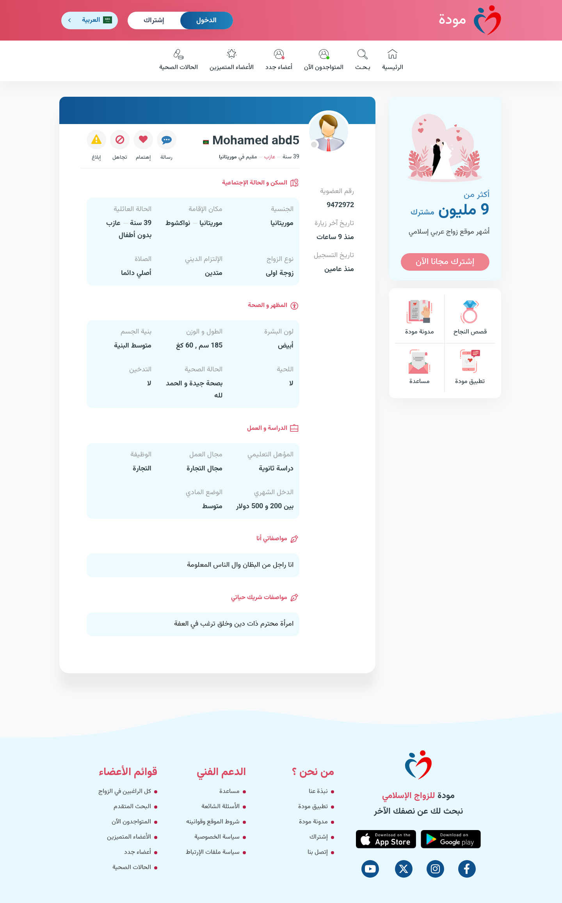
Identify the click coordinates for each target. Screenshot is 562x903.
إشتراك (154, 20)
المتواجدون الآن (323, 61)
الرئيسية (392, 61)
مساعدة (419, 368)
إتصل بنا (318, 852)
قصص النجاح (470, 318)
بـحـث (362, 61)
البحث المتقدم (132, 807)
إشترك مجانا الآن (445, 262)
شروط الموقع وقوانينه (213, 822)
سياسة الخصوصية (217, 837)
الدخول (206, 20)
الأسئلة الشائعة (220, 807)
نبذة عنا (318, 792)
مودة (470, 20)
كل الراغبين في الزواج (124, 792)
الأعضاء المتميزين (232, 61)
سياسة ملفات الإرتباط (213, 852)
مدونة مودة (419, 318)
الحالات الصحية (178, 61)
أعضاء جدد (278, 61)
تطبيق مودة (470, 368)
